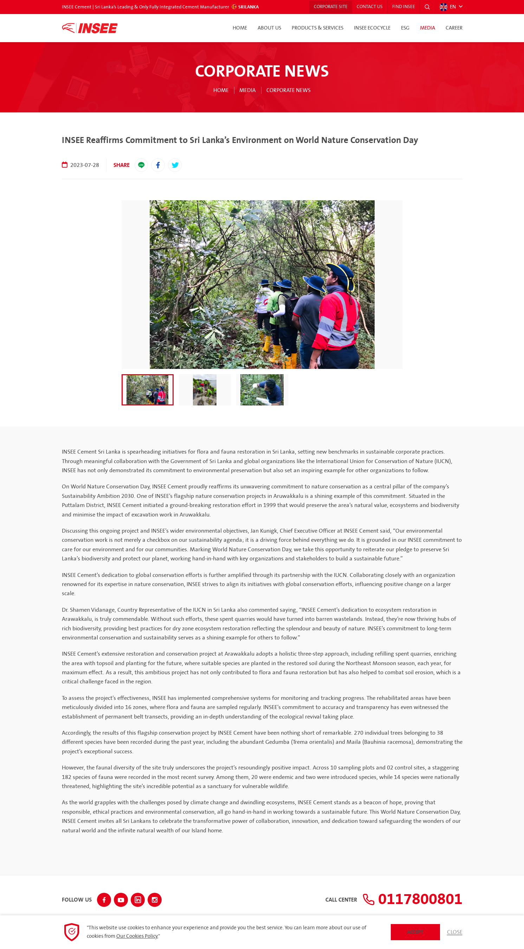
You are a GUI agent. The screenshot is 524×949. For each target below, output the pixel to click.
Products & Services (317, 28)
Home (240, 28)
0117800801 (408, 899)
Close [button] (454, 932)
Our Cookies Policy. (137, 936)
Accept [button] (415, 932)
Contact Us (367, 7)
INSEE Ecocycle (372, 28)
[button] (427, 7)
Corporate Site (326, 7)
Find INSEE (402, 7)
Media (427, 28)
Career (454, 28)
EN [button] (447, 7)
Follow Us (77, 899)
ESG (405, 28)
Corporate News (289, 90)
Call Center (333, 899)
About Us (269, 28)
